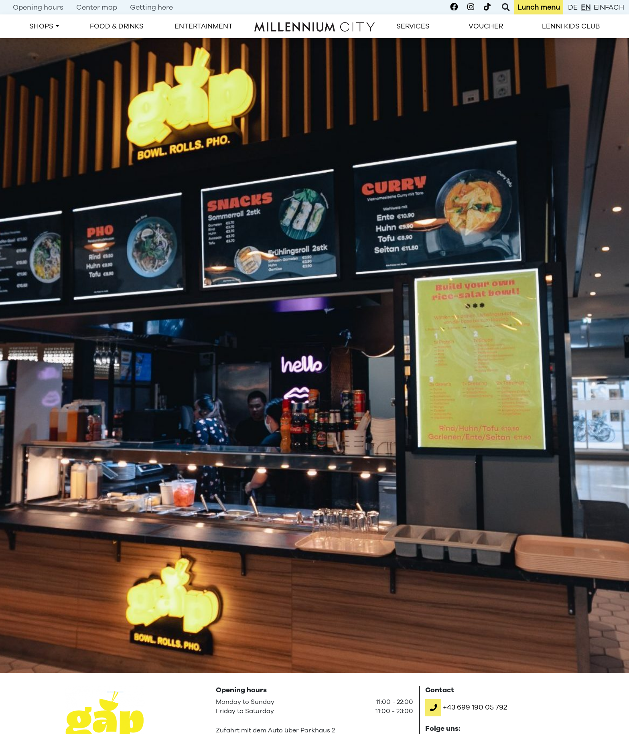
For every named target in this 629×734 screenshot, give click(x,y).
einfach (609, 7)
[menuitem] (38, 7)
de (573, 7)
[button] (466, 707)
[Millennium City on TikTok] (487, 7)
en (585, 7)
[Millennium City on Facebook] (454, 7)
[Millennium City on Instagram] (470, 7)
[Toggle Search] (506, 7)
